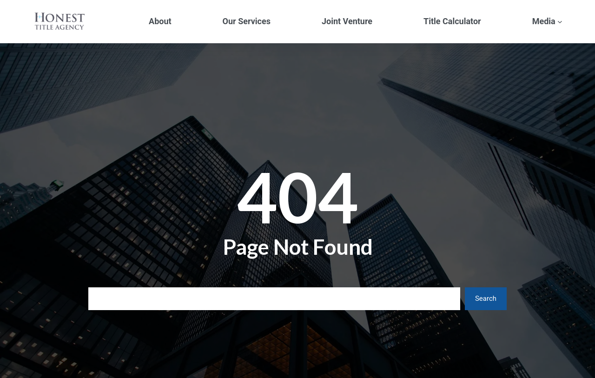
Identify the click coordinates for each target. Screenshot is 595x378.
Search (485, 298)
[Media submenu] (559, 21)
